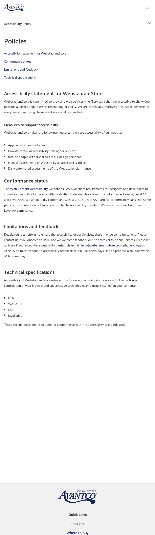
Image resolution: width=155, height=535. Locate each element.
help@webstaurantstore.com (101, 245)
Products (77, 524)
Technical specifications (20, 77)
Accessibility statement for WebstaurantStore (35, 53)
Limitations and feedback (21, 69)
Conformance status (17, 61)
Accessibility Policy (77, 24)
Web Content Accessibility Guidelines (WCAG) (43, 189)
